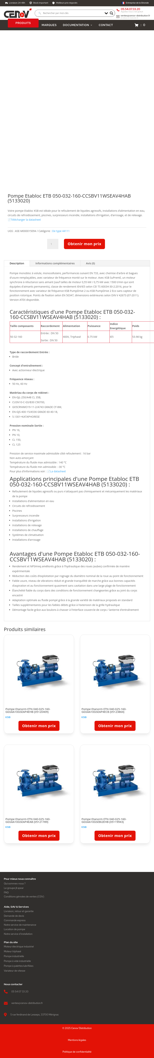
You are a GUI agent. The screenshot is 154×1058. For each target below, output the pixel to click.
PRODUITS (23, 24)
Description (17, 264)
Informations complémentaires (55, 264)
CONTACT (106, 26)
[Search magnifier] (111, 13)
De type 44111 (61, 232)
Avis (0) (90, 264)
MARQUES (49, 26)
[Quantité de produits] (52, 245)
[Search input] (70, 13)
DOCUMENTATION (77, 26)
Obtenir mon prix (84, 245)
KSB (8, 718)
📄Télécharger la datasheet (24, 221)
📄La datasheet (56, 472)
